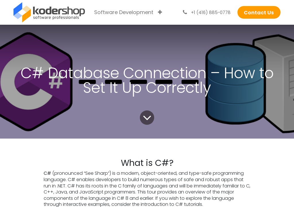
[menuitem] (124, 12)
